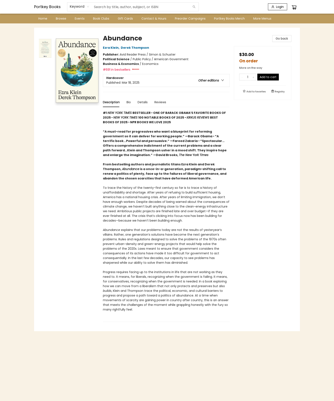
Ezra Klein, (112, 48)
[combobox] (79, 7)
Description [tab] (111, 102)
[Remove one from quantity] (242, 77)
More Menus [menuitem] (262, 18)
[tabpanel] (166, 216)
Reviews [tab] (160, 102)
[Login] (277, 6)
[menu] (167, 18)
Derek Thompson (135, 48)
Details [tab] (143, 102)
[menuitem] (43, 18)
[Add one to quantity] (253, 77)
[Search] (194, 7)
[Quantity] (248, 77)
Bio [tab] (129, 102)
